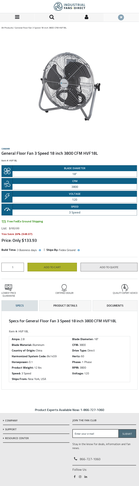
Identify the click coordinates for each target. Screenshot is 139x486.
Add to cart (52, 267)
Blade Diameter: (82, 339)
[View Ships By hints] (78, 250)
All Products (7, 27)
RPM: (75, 367)
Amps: (16, 339)
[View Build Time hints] (39, 250)
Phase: (76, 362)
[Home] (69, 6)
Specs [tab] (20, 305)
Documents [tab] (115, 305)
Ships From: (19, 379)
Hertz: (76, 356)
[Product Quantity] (12, 267)
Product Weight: (22, 367)
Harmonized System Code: (29, 356)
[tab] (69, 350)
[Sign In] (86, 17)
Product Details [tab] (65, 305)
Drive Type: (79, 350)
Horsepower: (20, 362)
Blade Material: (22, 345)
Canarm (5, 148)
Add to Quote (109, 267)
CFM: (75, 345)
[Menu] (17, 17)
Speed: (16, 373)
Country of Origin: (23, 350)
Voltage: (77, 373)
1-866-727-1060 (92, 409)
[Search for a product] (52, 17)
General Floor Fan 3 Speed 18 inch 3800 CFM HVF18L (41, 27)
